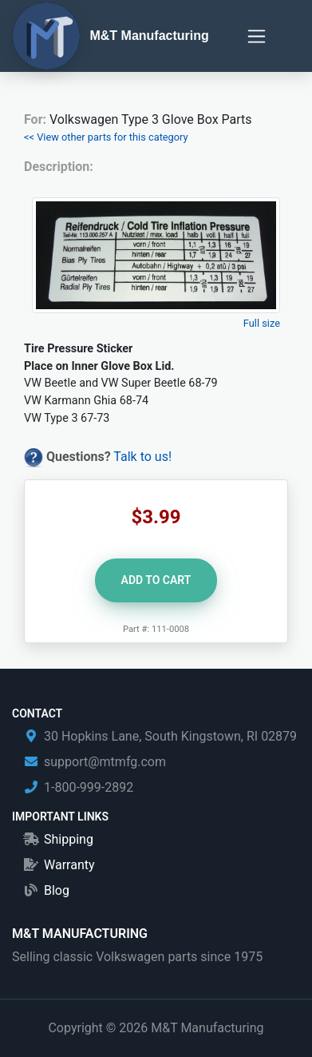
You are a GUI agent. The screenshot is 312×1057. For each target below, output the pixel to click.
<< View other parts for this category (106, 137)
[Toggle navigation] (256, 36)
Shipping (68, 839)
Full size (261, 323)
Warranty (69, 864)
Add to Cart (156, 580)
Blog (56, 890)
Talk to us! (142, 456)
